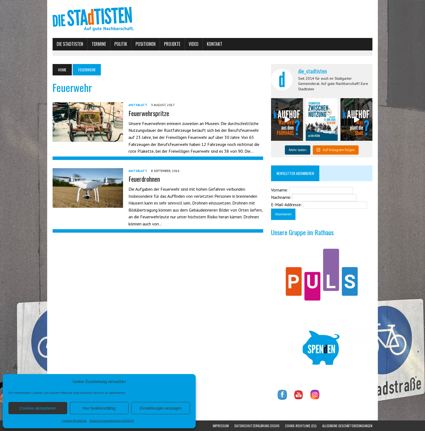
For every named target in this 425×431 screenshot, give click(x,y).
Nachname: (281, 197)
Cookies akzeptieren (37, 408)
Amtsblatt (137, 105)
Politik (120, 44)
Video (193, 44)
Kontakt (214, 44)
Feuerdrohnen (144, 179)
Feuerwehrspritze (148, 113)
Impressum (221, 425)
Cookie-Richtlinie (74, 421)
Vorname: (280, 190)
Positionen (146, 44)
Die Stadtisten (70, 44)
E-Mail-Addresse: (287, 204)
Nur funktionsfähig (99, 408)
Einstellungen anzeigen (161, 408)
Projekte (172, 44)
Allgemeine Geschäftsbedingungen (347, 425)
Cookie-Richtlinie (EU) (301, 425)
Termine (99, 44)
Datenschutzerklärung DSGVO (111, 421)
